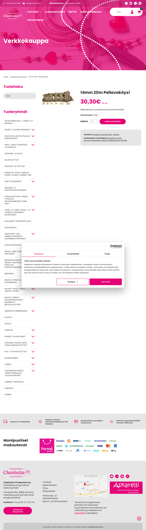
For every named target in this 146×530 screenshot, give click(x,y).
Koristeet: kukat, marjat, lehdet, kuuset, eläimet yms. (18, 173)
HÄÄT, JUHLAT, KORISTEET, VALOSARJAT (16, 145)
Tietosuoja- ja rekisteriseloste (50, 497)
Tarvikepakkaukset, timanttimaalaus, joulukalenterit (14, 373)
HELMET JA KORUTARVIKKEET (17, 129)
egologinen (111, 138)
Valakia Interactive (95, 527)
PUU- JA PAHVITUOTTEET (16, 351)
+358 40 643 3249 (13, 3)
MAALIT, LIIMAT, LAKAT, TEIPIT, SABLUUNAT (17, 252)
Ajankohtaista (55, 11)
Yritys (73, 11)
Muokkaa (73, 282)
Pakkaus (9, 330)
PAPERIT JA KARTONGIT (15, 336)
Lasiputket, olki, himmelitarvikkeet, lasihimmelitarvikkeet (15, 236)
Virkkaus (9, 388)
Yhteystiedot (35, 20)
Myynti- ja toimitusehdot (55, 501)
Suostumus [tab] (39, 254)
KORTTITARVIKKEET (13, 181)
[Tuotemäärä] (93, 121)
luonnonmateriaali (92, 140)
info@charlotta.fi (33, 3)
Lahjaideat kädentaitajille (18, 221)
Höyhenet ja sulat (14, 153)
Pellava (116, 134)
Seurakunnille (11, 358)
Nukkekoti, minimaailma (16, 311)
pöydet (124, 140)
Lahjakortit (11, 227)
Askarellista (80, 513)
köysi (119, 138)
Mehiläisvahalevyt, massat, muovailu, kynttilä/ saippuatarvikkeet (14, 263)
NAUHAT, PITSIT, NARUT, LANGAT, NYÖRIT (15, 289)
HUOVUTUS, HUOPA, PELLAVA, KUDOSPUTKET (17, 137)
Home (5, 77)
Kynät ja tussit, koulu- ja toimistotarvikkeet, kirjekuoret (17, 212)
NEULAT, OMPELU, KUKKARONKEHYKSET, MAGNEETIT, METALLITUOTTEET (14, 301)
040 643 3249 (27, 495)
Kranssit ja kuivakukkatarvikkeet (16, 189)
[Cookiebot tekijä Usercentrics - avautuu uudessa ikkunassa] (112, 246)
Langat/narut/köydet (18, 77)
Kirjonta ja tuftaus (15, 166)
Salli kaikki (105, 282)
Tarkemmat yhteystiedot (17, 511)
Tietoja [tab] (107, 254)
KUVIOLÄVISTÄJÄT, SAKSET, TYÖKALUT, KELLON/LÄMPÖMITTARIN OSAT (17, 200)
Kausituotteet (12, 160)
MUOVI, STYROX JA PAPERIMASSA (13, 281)
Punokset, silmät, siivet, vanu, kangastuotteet (16, 343)
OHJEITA (8, 317)
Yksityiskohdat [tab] (73, 254)
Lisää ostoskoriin (113, 121)
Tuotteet (34, 12)
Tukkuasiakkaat (91, 11)
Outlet (8, 323)
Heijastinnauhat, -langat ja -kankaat (19, 122)
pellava (104, 140)
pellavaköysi (114, 140)
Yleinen (8, 394)
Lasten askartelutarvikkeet (18, 245)
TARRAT (8, 364)
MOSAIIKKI (9, 273)
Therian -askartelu (14, 382)
